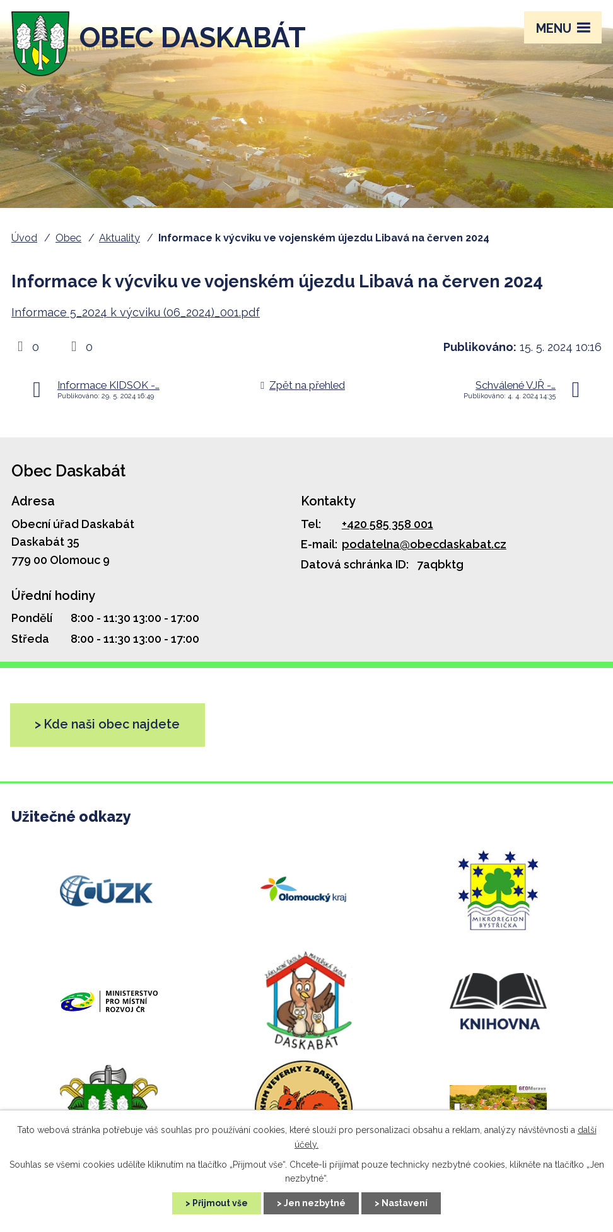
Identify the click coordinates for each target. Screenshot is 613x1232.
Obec (68, 238)
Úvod (24, 238)
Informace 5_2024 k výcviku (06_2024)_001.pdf (135, 312)
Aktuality (119, 238)
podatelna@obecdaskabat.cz (424, 544)
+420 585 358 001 (387, 524)
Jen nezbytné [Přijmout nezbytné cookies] (315, 1203)
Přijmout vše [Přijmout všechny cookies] (220, 1203)
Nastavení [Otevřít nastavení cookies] (405, 1203)
